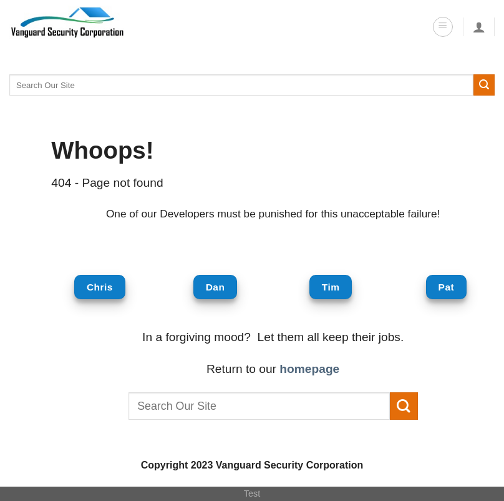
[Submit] (484, 85)
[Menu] (443, 27)
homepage (309, 368)
